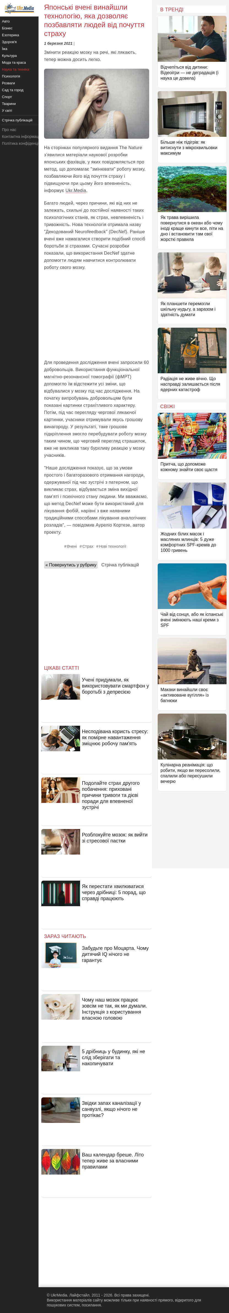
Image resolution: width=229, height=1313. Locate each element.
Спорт (7, 97)
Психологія (11, 76)
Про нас (9, 129)
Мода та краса (14, 62)
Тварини (9, 104)
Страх (87, 546)
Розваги (8, 83)
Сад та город (12, 90)
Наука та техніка (15, 69)
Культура (9, 56)
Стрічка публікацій (120, 565)
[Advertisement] (96, 315)
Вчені (72, 546)
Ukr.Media (76, 190)
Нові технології (112, 546)
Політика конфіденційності (25, 143)
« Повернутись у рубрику (70, 565)
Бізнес (7, 28)
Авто (6, 21)
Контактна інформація (22, 136)
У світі (7, 111)
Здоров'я (9, 42)
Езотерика (10, 35)
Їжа (4, 49)
